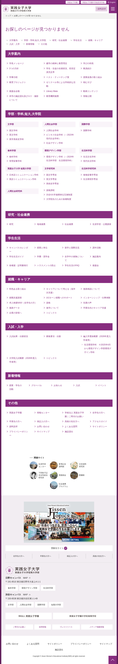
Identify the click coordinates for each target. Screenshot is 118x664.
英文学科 (13, 135)
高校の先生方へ (72, 421)
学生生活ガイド (16, 256)
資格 (48, 303)
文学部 (11, 124)
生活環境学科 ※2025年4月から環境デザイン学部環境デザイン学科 (97, 348)
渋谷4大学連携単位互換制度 (59, 195)
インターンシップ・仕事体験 (96, 298)
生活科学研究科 (89, 168)
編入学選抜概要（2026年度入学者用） (97, 338)
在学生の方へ (98, 413)
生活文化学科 (89, 157)
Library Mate (52, 91)
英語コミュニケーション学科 (23, 179)
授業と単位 (42, 248)
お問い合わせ (43, 426)
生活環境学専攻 (90, 179)
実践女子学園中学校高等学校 (93, 2)
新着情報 (30, 44)
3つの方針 (14, 68)
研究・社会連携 (59, 40)
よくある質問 (71, 426)
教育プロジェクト (17, 82)
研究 (11, 224)
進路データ (14, 308)
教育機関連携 (52, 96)
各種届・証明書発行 (18, 265)
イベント (102, 385)
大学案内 (13, 40)
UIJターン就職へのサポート (59, 298)
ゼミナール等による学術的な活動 (60, 84)
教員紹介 (87, 68)
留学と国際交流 (72, 248)
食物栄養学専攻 (90, 175)
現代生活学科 (89, 161)
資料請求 (13, 426)
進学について (52, 308)
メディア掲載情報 (96, 627)
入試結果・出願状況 (18, 336)
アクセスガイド (99, 421)
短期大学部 (56, 605)
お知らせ (58, 385)
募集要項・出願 (53, 336)
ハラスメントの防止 (46, 265)
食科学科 (13, 157)
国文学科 (13, 130)
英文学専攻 (51, 179)
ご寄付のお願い (19, 627)
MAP (25, 578)
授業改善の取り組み (92, 77)
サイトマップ (43, 431)
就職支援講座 (15, 298)
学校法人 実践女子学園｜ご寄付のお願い (74, 415)
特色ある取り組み (17, 289)
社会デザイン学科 (54, 143)
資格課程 (50, 190)
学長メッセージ (16, 63)
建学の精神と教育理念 (56, 63)
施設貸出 (69, 431)
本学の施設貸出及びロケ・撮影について (23, 98)
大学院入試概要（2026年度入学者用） (23, 360)
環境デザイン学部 (53, 150)
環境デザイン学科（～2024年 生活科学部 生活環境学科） (61, 159)
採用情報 (42, 627)
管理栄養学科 (15, 161)
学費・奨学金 (43, 256)
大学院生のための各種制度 (58, 199)
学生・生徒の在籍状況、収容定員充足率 (60, 70)
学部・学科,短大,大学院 (35, 40)
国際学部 (86, 124)
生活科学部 (87, 150)
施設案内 (96, 256)
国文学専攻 (51, 175)
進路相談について (91, 289)
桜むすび (87, 82)
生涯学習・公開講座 (101, 224)
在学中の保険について (74, 258)
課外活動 (96, 248)
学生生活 (77, 40)
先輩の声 (87, 303)
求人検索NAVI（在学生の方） (23, 303)
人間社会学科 (52, 130)
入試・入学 (14, 44)
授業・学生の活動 (15, 387)
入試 (78, 385)
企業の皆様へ (15, 313)
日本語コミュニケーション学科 (23, 175)
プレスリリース (66, 627)
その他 (44, 44)
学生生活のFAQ (72, 265)
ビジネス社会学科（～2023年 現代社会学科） (60, 137)
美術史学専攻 (52, 183)
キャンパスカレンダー (18, 250)
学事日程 (13, 77)
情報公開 (87, 96)
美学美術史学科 (16, 139)
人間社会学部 (51, 124)
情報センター (43, 413)
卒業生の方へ (15, 421)
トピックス (51, 313)
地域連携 (41, 224)
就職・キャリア (95, 40)
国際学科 (87, 130)
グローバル (36, 385)
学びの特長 (88, 63)
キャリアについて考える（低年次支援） (60, 291)
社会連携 (69, 224)
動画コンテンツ (90, 91)
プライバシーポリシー (18, 433)
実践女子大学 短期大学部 (19, 168)
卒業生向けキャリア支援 (94, 308)
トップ (8, 16)
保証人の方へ (43, 421)
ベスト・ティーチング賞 (57, 77)
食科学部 (12, 150)
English (112, 2)
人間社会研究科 (15, 191)
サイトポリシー (99, 426)
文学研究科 (50, 168)
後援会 (95, 265)
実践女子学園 (72, 2)
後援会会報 (14, 91)
